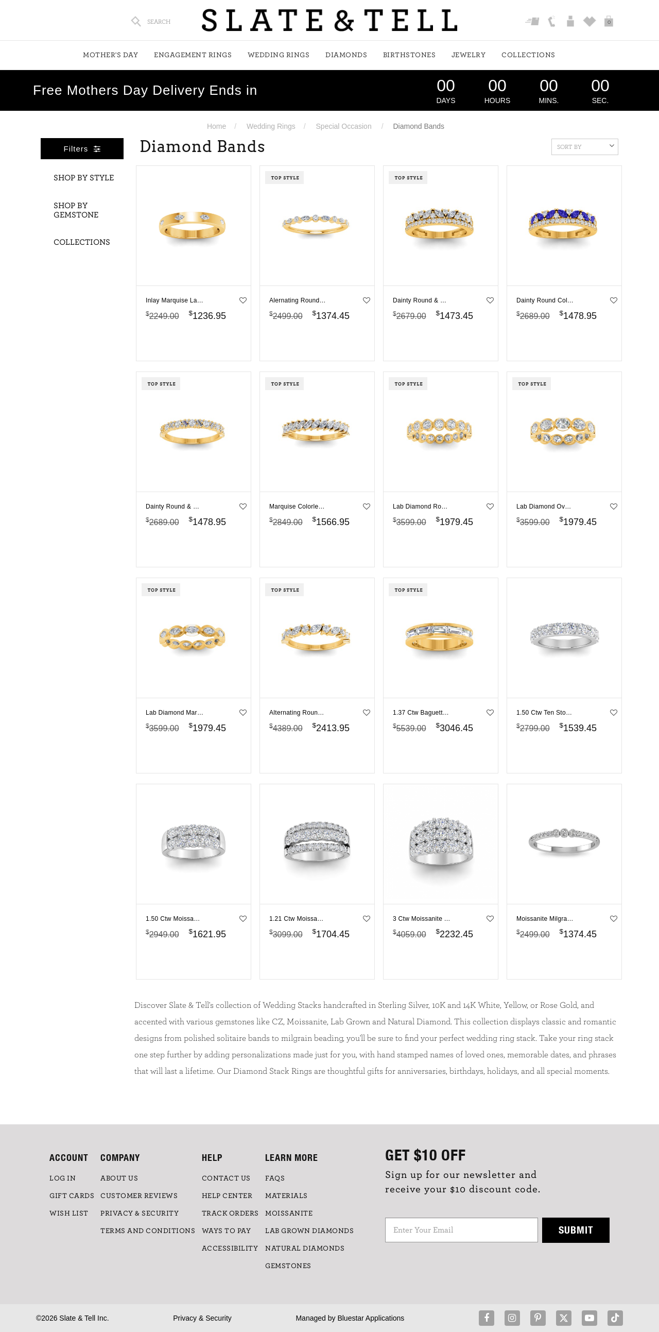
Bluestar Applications (370, 1318)
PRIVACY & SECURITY (139, 1213)
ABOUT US (119, 1178)
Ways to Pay (226, 1231)
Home (216, 126)
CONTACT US (226, 1178)
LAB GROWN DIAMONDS (309, 1231)
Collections (528, 55)
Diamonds (346, 55)
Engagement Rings (193, 55)
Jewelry (469, 55)
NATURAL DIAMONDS (304, 1248)
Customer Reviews (139, 1196)
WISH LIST (69, 1213)
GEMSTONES (288, 1266)
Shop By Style (84, 178)
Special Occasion (344, 126)
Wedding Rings (279, 55)
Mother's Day (110, 55)
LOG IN (62, 1178)
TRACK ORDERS (230, 1213)
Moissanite (289, 1213)
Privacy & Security (202, 1318)
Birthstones (409, 55)
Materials (286, 1196)
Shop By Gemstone (76, 210)
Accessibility (230, 1248)
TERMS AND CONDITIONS (147, 1231)
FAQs (275, 1178)
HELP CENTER (227, 1196)
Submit (576, 1230)
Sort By (585, 146)
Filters (82, 148)
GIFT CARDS (71, 1196)
